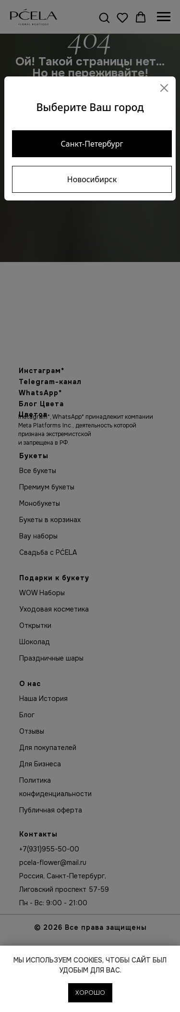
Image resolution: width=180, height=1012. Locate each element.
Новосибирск (92, 179)
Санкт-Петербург (92, 143)
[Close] (164, 88)
